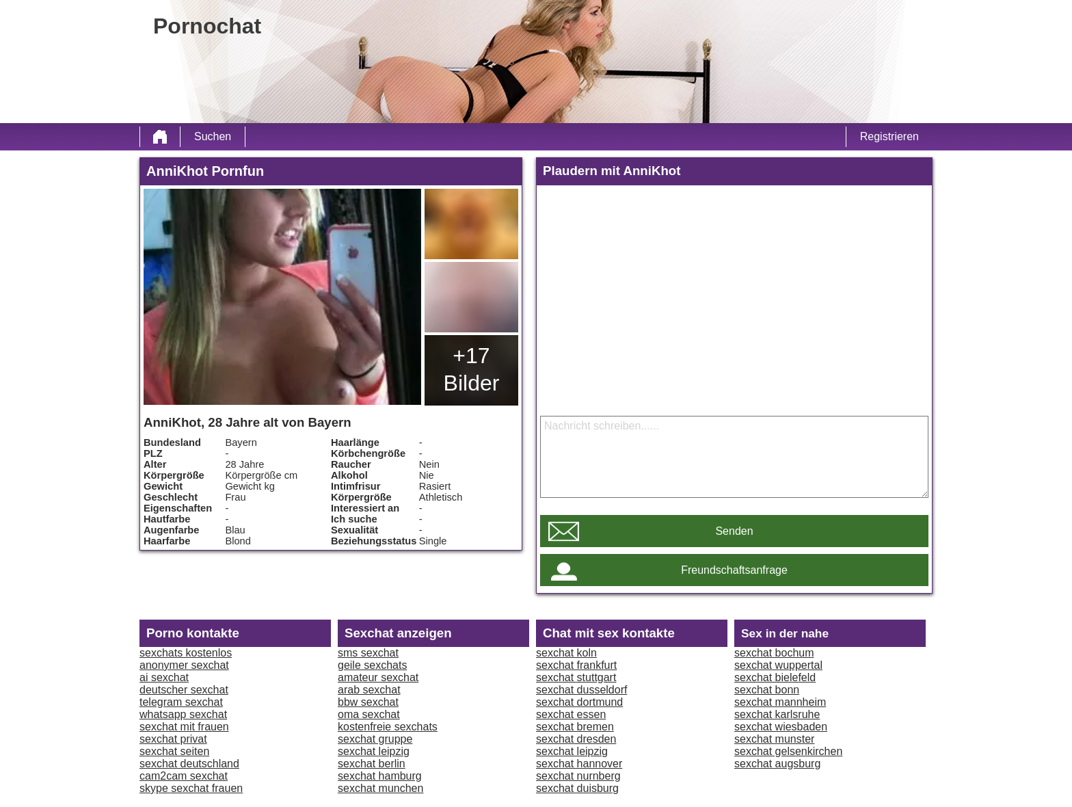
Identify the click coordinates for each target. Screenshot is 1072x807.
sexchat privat (173, 739)
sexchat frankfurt (576, 665)
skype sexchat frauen (191, 788)
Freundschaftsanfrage (734, 570)
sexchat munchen (380, 788)
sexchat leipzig (374, 751)
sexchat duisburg (577, 788)
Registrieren (889, 136)
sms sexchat (368, 653)
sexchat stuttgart (576, 677)
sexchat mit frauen (184, 726)
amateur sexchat (378, 677)
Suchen (212, 136)
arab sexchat (369, 690)
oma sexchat (369, 714)
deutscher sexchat (183, 690)
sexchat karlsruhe (777, 714)
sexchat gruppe (375, 739)
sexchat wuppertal (778, 665)
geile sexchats (372, 665)
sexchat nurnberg (578, 776)
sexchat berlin (371, 763)
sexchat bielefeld (775, 677)
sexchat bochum (774, 653)
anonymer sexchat (184, 665)
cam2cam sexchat (183, 776)
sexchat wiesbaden (780, 726)
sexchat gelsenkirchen (788, 751)
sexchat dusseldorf (581, 690)
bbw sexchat (368, 702)
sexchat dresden (576, 739)
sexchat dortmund (579, 702)
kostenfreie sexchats (388, 726)
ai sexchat (164, 677)
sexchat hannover (579, 763)
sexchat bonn (766, 690)
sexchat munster (774, 739)
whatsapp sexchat (183, 714)
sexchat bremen (575, 726)
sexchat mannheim (780, 702)
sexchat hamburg (380, 776)
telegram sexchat (181, 702)
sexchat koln (566, 653)
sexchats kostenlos (185, 653)
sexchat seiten (174, 751)
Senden (734, 531)
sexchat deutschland (189, 763)
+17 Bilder (472, 369)
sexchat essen (571, 714)
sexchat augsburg (777, 763)
